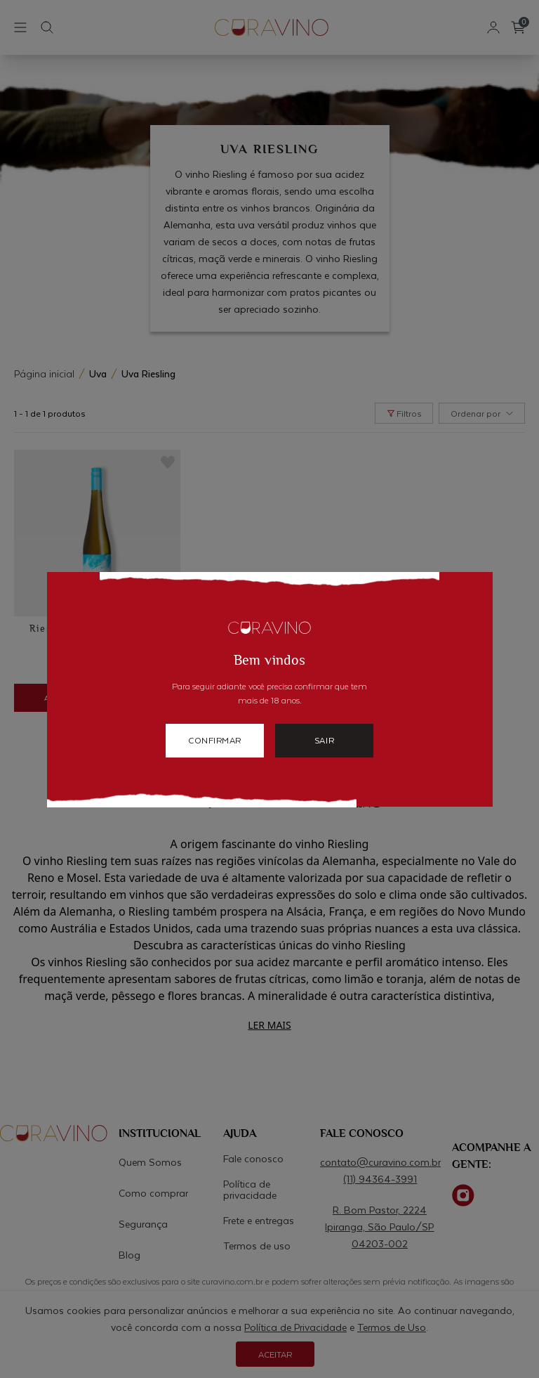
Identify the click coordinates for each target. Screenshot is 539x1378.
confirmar (214, 740)
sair (324, 740)
